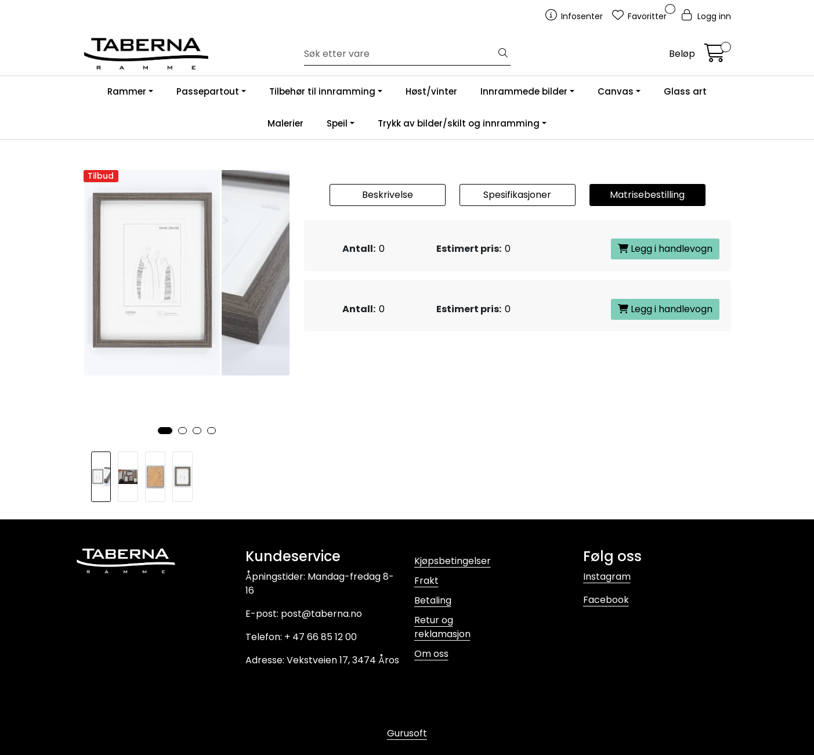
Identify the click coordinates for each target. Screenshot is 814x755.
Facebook (606, 599)
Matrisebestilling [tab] (647, 194)
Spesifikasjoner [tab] (517, 194)
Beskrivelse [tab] (387, 194)
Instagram (607, 576)
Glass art (685, 91)
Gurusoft (407, 733)
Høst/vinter (431, 91)
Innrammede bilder (523, 91)
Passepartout (207, 91)
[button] (165, 430)
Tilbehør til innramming (322, 91)
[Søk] (400, 54)
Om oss (431, 653)
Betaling (432, 600)
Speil (337, 123)
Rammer (126, 91)
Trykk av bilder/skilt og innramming (459, 123)
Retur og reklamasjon (442, 627)
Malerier (285, 123)
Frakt (426, 580)
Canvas (616, 91)
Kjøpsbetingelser (452, 561)
